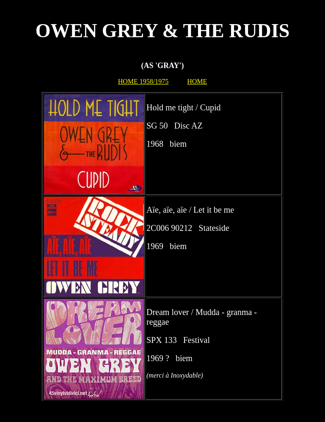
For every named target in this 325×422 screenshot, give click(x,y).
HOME (197, 81)
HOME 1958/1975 (143, 81)
